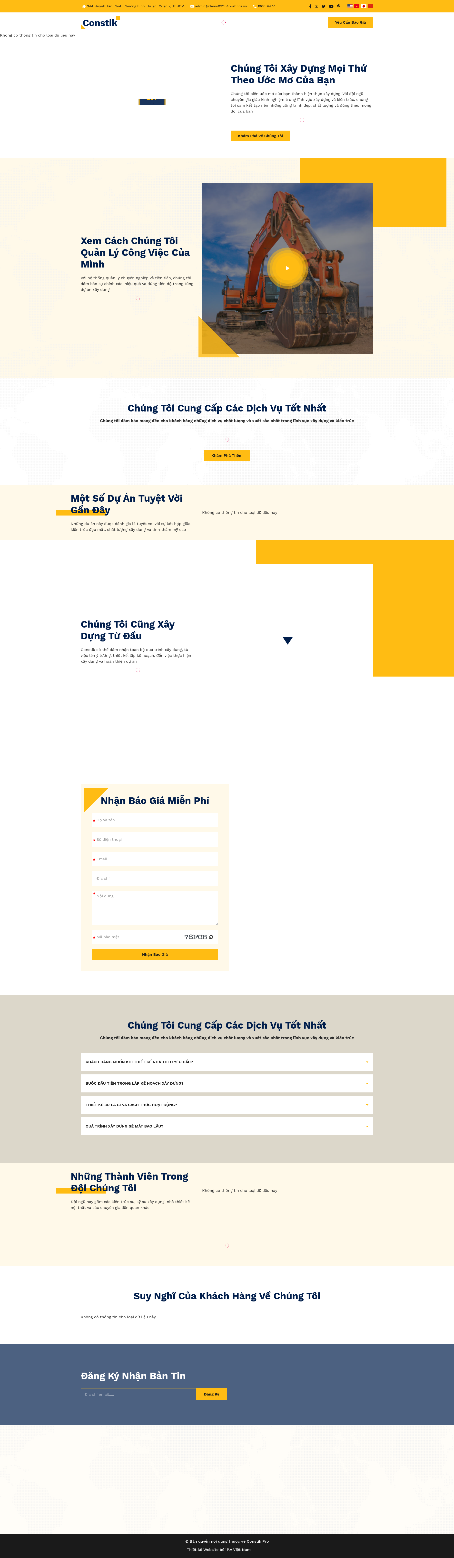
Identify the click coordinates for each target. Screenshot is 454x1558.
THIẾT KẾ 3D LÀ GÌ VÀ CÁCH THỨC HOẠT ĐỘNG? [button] (227, 1104)
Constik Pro (258, 1541)
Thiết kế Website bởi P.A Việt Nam (219, 1549)
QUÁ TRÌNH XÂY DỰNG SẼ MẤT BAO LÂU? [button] (227, 1126)
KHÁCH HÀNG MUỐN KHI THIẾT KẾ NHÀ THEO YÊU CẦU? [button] (227, 1062)
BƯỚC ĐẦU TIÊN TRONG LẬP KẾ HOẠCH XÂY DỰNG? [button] (227, 1083)
